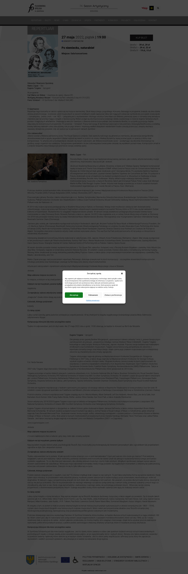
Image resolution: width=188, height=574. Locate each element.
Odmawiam (93, 295)
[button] (122, 273)
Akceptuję (74, 295)
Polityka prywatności (93, 300)
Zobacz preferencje (113, 295)
